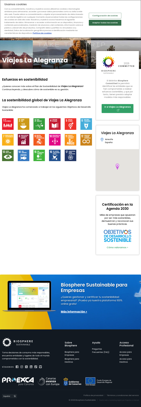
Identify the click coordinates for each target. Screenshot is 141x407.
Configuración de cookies (105, 15)
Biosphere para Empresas (72, 353)
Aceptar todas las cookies (105, 22)
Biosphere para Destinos (72, 360)
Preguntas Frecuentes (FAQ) (100, 350)
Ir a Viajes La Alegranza (118, 108)
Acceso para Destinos (126, 360)
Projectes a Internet (132, 400)
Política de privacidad (93, 395)
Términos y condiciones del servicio (123, 395)
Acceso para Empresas (126, 353)
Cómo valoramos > (117, 247)
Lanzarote (7, 54)
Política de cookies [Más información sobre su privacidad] (42, 33)
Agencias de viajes (24, 54)
